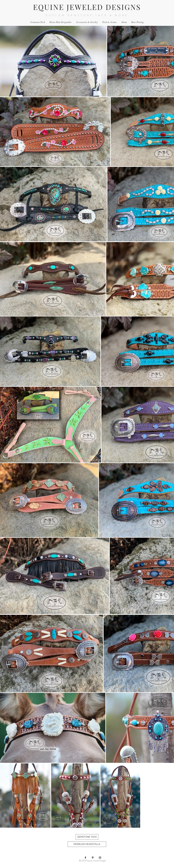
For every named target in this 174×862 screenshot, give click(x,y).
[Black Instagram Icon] (100, 857)
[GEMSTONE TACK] (87, 837)
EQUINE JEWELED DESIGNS (87, 7)
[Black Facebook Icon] (85, 857)
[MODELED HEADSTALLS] (86, 844)
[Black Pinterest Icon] (92, 857)
